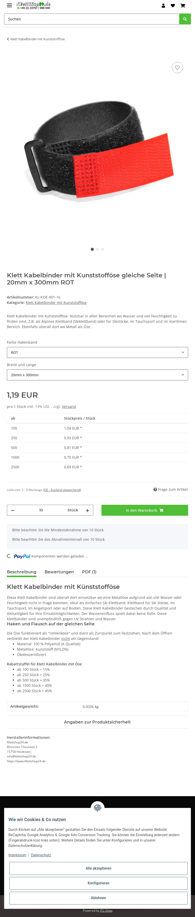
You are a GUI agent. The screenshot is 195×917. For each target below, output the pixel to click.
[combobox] (97, 352)
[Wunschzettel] (173, 6)
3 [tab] (102, 249)
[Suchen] (91, 19)
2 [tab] (97, 249)
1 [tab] (92, 249)
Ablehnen (98, 898)
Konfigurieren (98, 883)
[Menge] (41, 510)
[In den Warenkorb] (11, 55)
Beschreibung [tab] (21, 572)
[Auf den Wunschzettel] (177, 67)
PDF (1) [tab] (89, 572)
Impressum (17, 855)
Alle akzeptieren (98, 868)
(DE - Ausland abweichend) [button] (62, 490)
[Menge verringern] (12, 510)
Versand (69, 406)
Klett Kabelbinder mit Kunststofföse (56, 302)
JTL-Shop (106, 910)
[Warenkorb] (183, 6)
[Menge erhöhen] (87, 510)
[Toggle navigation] (9, 3)
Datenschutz (41, 855)
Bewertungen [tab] (59, 572)
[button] (163, 6)
